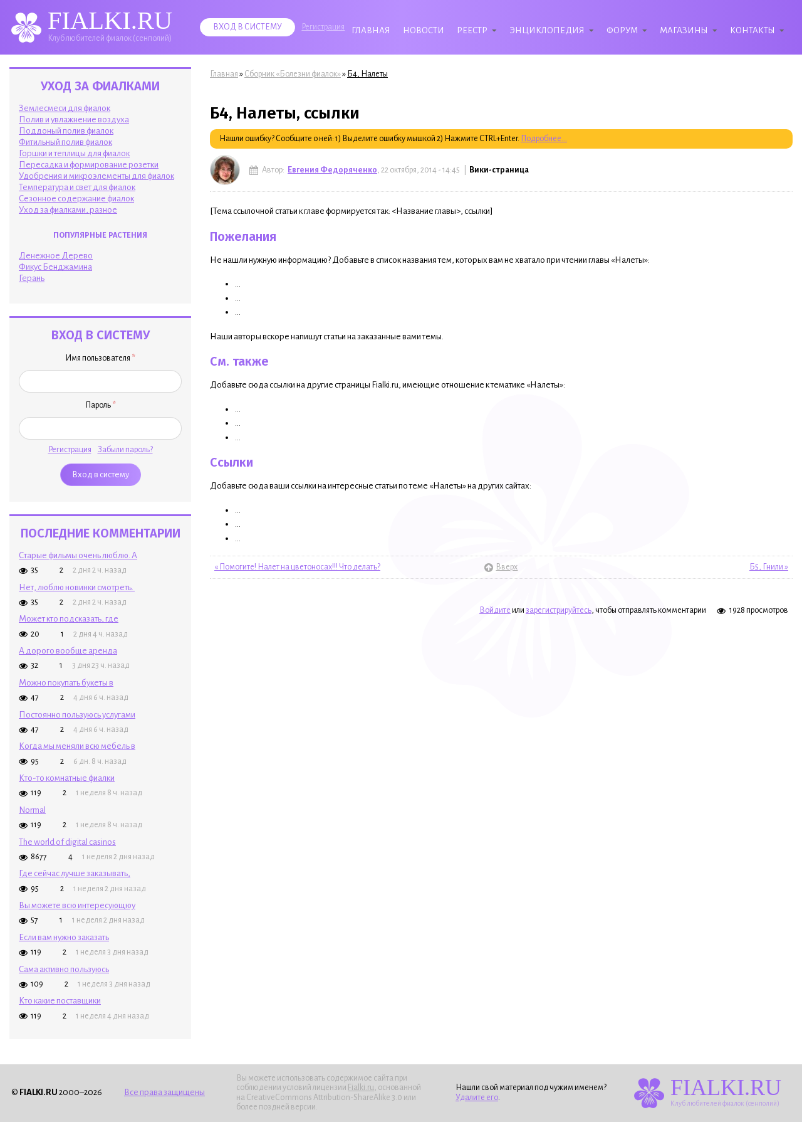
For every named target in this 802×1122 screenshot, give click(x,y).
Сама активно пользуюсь (64, 969)
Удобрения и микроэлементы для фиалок (96, 176)
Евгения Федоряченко (332, 170)
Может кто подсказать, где (68, 618)
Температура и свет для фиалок (77, 187)
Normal (32, 810)
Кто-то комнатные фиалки (67, 778)
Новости (423, 30)
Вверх (501, 567)
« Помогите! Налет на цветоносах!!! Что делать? (297, 567)
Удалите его (477, 1097)
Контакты (752, 30)
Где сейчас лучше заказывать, (74, 873)
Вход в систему (247, 27)
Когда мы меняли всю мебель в (77, 746)
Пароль (100, 405)
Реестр (472, 30)
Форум (622, 30)
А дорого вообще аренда (68, 650)
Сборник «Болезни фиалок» (292, 74)
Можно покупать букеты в (66, 682)
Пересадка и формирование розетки (89, 164)
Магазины (684, 30)
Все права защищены (164, 1092)
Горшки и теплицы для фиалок (74, 153)
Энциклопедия (547, 30)
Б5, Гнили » (768, 567)
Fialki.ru (361, 1087)
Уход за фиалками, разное (68, 209)
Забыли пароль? (125, 449)
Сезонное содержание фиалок (76, 198)
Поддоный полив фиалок (66, 130)
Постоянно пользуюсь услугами (77, 714)
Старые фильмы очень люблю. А (78, 555)
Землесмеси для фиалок (64, 108)
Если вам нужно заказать (64, 937)
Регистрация (323, 27)
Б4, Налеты (367, 74)
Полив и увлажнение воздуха (74, 119)
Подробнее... (544, 138)
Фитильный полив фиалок (65, 142)
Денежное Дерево (56, 255)
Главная (371, 30)
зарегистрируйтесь (558, 610)
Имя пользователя (100, 358)
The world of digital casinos (67, 842)
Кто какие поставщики (60, 1000)
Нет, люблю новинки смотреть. (77, 587)
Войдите (495, 610)
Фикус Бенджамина (55, 267)
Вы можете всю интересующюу (77, 905)
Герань (31, 278)
